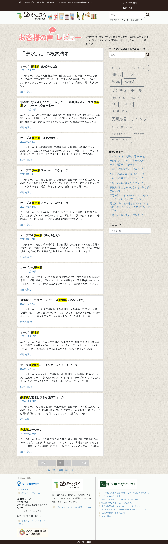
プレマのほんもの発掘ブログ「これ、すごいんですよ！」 (125, 493)
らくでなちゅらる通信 (110, 496)
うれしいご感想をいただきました (127, 169)
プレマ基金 (106, 516)
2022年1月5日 (27, 174)
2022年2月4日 (27, 141)
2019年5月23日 (28, 433)
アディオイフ (118, 133)
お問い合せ (128, 8)
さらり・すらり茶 (122, 111)
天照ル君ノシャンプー (131, 119)
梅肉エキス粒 (118, 97)
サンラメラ (132, 74)
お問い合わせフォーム (30, 493)
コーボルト (126, 104)
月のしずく (136, 97)
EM (113, 104)
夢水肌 (116, 81)
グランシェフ (118, 68)
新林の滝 (116, 74)
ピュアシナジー (139, 68)
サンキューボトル (127, 90)
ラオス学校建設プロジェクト (113, 513)
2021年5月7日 (27, 304)
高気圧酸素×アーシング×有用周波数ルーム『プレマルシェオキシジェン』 (132, 509)
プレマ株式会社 (130, 2)
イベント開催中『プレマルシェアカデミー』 (120, 499)
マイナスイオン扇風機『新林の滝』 (128, 156)
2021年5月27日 (28, 271)
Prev (43, 463)
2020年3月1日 (27, 369)
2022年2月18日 (28, 109)
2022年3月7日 (27, 70)
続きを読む (26, 91)
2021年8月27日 (28, 206)
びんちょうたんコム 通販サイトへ (73, 507)
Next (84, 463)
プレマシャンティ (121, 140)
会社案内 (25, 489)
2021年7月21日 (28, 239)
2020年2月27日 (28, 401)
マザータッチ (137, 133)
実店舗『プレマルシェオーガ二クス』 (117, 503)
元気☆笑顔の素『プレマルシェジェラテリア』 (121, 506)
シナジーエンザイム (122, 127)
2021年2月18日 (28, 336)
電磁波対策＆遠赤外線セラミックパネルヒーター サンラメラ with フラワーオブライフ (130, 207)
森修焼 (130, 82)
